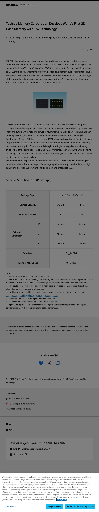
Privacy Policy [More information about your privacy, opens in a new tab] (62, 501)
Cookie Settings (10, 508)
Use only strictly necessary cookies (80, 508)
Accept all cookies (54, 508)
